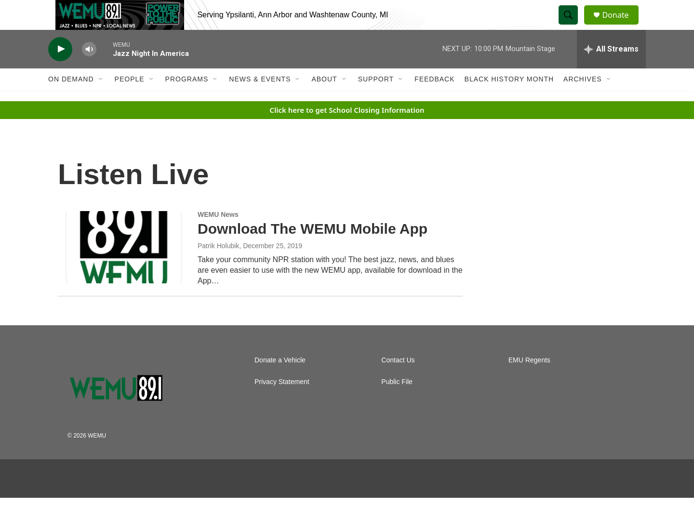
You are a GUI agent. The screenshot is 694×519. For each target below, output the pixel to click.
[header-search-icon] (572, 25)
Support (376, 100)
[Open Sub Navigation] (101, 100)
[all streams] (611, 70)
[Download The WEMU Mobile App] (123, 268)
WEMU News (218, 235)
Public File (397, 403)
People (130, 100)
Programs (187, 100)
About (324, 100)
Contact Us (397, 381)
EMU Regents (529, 381)
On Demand (71, 100)
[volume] (89, 70)
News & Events (260, 100)
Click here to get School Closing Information (346, 130)
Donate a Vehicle (280, 381)
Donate (621, 25)
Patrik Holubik (218, 266)
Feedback (434, 100)
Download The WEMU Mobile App (312, 249)
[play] (60, 70)
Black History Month (509, 100)
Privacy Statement (281, 403)
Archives (582, 100)
